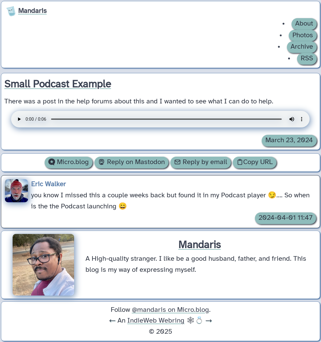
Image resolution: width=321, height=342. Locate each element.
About (304, 23)
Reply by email (200, 162)
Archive (302, 46)
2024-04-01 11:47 (285, 218)
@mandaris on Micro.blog (170, 310)
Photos (302, 35)
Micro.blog (68, 162)
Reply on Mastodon (131, 162)
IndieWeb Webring (155, 320)
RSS (307, 58)
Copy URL (254, 162)
